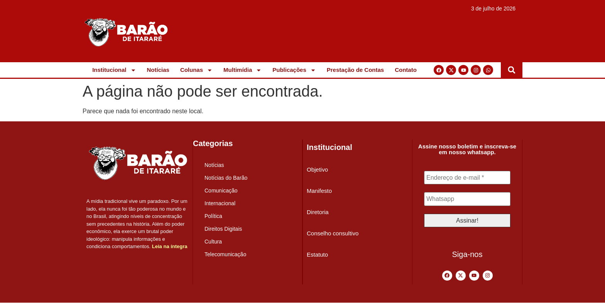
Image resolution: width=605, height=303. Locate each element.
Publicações (294, 70)
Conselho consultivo (332, 233)
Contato (406, 69)
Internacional (219, 203)
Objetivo (317, 169)
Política (213, 216)
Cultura (213, 241)
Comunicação (221, 190)
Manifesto (319, 190)
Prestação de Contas (355, 69)
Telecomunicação (225, 254)
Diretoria (318, 212)
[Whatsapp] (467, 199)
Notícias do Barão (225, 178)
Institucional (114, 70)
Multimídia (242, 70)
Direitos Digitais (223, 229)
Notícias (158, 69)
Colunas (196, 70)
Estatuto (317, 254)
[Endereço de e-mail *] (467, 178)
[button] (511, 70)
